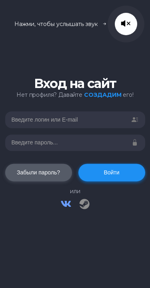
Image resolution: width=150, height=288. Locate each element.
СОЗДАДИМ (103, 94)
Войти (111, 173)
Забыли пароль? (38, 173)
